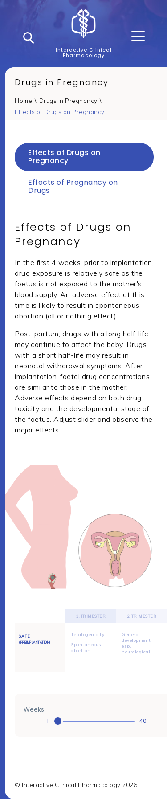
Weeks (34, 709)
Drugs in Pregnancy (68, 100)
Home (23, 100)
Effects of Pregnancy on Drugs (73, 186)
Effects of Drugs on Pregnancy (60, 111)
